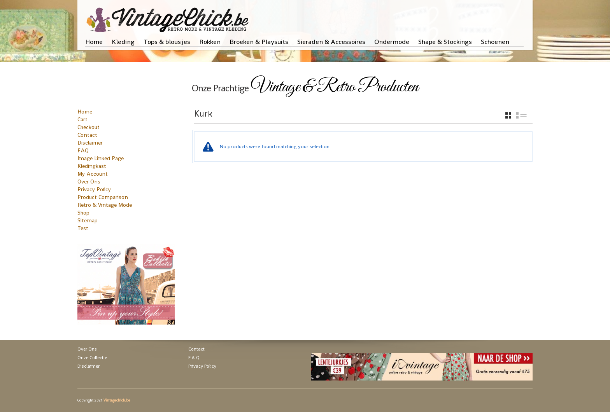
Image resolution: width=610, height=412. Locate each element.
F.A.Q (194, 357)
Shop (83, 212)
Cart (82, 119)
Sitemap (87, 220)
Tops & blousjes (167, 41)
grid (508, 115)
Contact (87, 134)
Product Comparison (102, 197)
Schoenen (495, 41)
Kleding (123, 41)
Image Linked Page (100, 158)
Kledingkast (91, 165)
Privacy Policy (94, 189)
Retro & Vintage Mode (104, 204)
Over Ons (88, 181)
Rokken (210, 41)
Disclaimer (90, 142)
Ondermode (391, 41)
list (521, 115)
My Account (92, 173)
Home (94, 41)
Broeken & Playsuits (259, 41)
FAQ (83, 150)
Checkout (88, 127)
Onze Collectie (92, 357)
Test (82, 228)
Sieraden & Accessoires (331, 41)
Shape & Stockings (445, 41)
